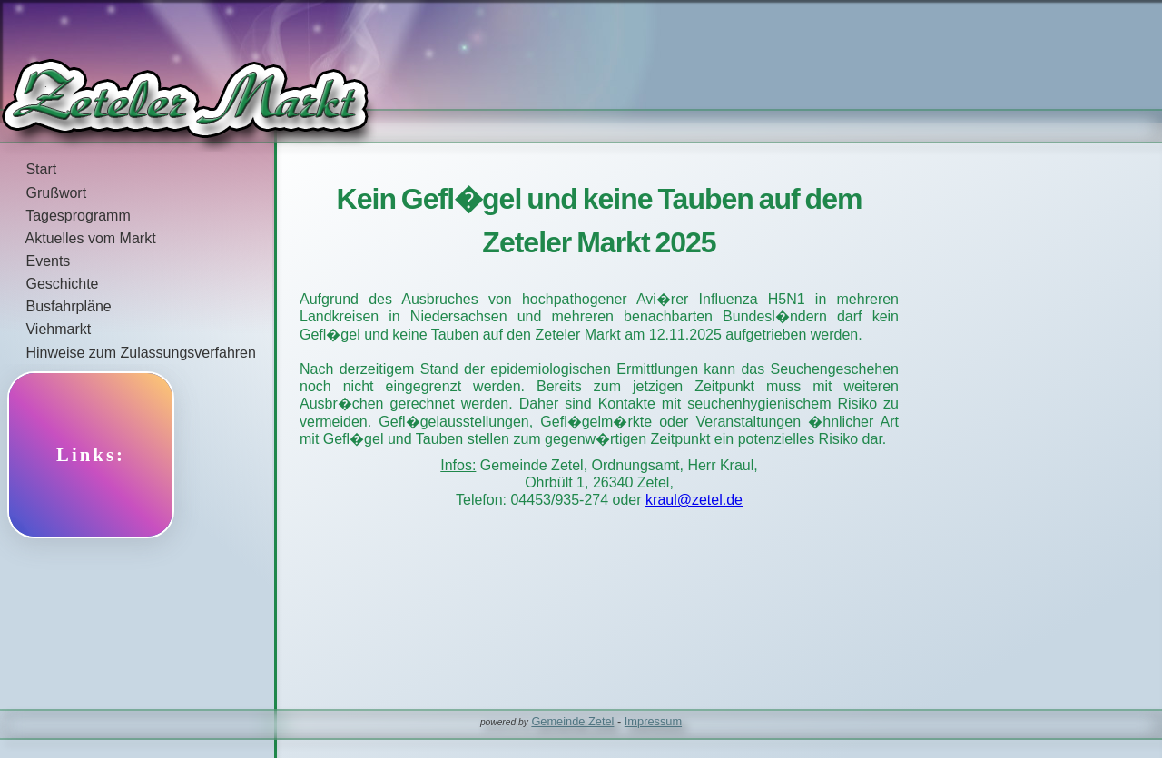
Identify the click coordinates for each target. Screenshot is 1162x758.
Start (28, 169)
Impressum (653, 721)
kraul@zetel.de (694, 499)
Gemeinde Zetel (572, 721)
